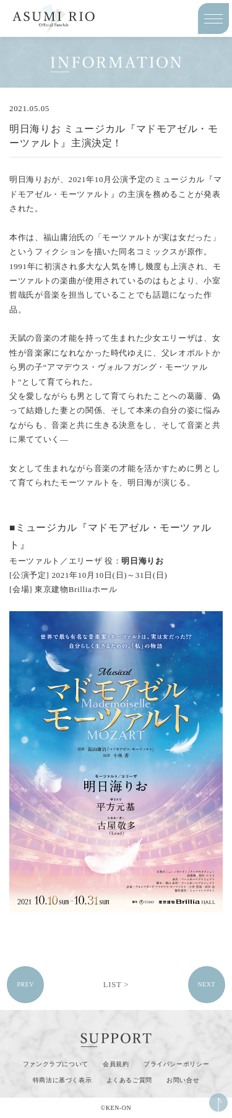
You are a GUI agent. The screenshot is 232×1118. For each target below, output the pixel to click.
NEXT (206, 984)
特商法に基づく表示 (62, 1080)
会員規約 (116, 1064)
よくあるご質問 (129, 1080)
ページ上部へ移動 (218, 1102)
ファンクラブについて (56, 1064)
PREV (25, 984)
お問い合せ (182, 1080)
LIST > (116, 984)
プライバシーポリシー (177, 1064)
